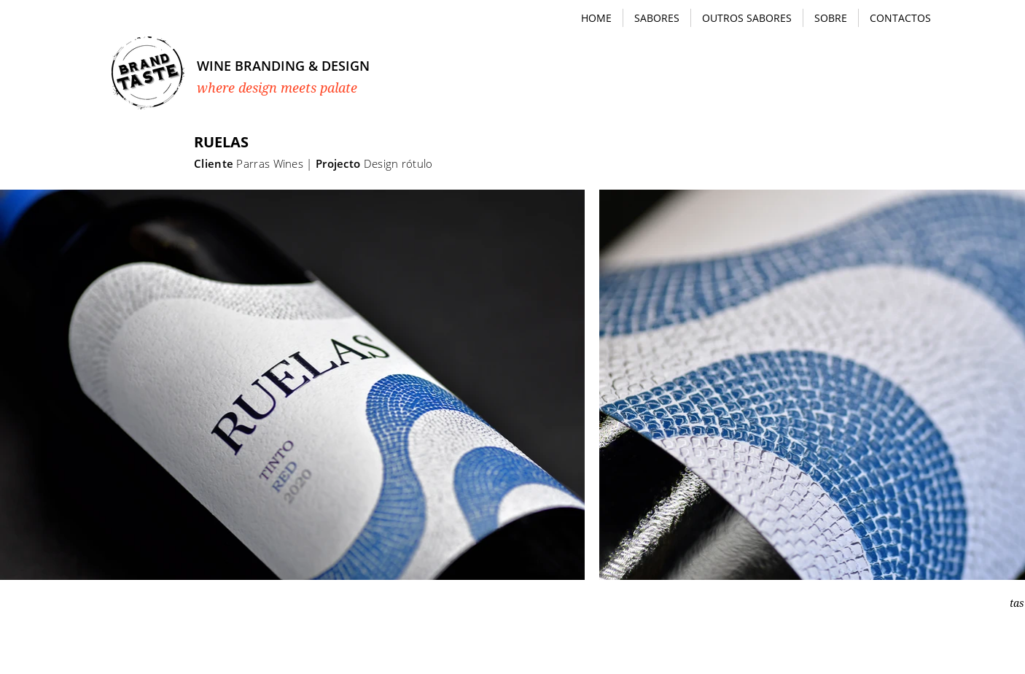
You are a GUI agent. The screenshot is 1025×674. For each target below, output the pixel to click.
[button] (656, 18)
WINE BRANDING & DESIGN (283, 65)
